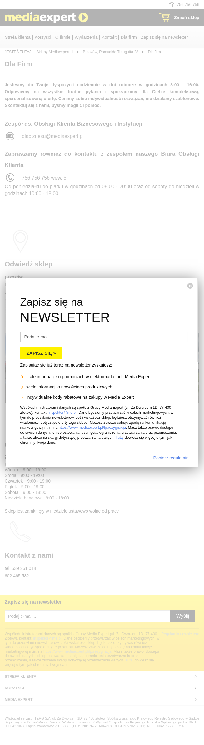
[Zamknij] (190, 286)
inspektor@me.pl (62, 412)
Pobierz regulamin (171, 457)
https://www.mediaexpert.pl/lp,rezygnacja (92, 427)
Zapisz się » (41, 353)
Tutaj (120, 437)
